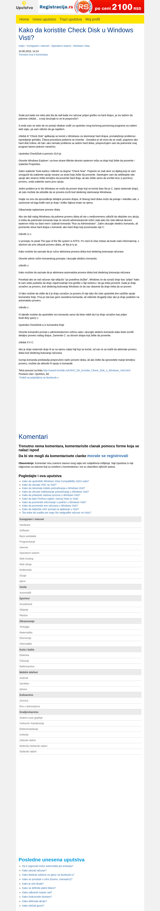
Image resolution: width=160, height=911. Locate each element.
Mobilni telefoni (29, 672)
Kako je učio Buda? (33, 883)
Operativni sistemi (61, 45)
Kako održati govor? (33, 905)
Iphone (23, 689)
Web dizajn (26, 564)
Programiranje (27, 541)
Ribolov (24, 615)
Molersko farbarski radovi (33, 746)
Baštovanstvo (27, 666)
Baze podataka (28, 536)
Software (24, 530)
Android (24, 678)
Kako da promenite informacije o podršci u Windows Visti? (54, 502)
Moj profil (92, 19)
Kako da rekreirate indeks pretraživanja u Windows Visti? (53, 488)
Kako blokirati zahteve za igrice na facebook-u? (48, 874)
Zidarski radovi (28, 740)
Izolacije (24, 734)
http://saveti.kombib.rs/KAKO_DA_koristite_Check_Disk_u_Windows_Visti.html (86, 370)
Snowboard (26, 604)
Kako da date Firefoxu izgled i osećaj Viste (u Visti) (50, 498)
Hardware (25, 524)
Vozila (23, 587)
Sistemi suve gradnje (31, 717)
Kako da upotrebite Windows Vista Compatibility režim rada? (55, 481)
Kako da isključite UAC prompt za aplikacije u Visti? (50, 509)
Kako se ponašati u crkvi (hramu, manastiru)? (47, 879)
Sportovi (25, 598)
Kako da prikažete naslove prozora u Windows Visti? (51, 495)
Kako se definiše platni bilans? (39, 888)
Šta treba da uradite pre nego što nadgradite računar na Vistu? (56, 512)
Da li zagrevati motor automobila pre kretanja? (47, 866)
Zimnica (24, 700)
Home (24, 19)
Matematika (26, 632)
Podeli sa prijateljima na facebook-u (39, 377)
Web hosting (26, 558)
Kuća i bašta (27, 649)
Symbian (24, 683)
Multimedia (26, 569)
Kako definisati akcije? (34, 901)
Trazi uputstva (71, 19)
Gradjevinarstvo (29, 712)
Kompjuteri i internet (38, 45)
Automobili (25, 592)
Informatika (26, 643)
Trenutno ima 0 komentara (33, 54)
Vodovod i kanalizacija (32, 723)
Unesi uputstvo (44, 19)
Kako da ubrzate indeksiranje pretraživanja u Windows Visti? (55, 491)
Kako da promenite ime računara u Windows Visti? (50, 505)
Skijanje (24, 609)
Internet (24, 547)
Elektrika (24, 655)
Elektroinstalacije (29, 729)
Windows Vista (81, 45)
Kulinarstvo (26, 695)
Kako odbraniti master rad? (37, 892)
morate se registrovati (107, 456)
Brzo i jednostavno (30, 706)
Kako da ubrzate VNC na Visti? (39, 484)
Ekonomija (25, 638)
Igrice (23, 581)
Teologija (24, 626)
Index (22, 45)
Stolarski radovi (28, 751)
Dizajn (23, 575)
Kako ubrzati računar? (34, 870)
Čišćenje (24, 660)
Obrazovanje (27, 621)
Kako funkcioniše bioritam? (37, 896)
